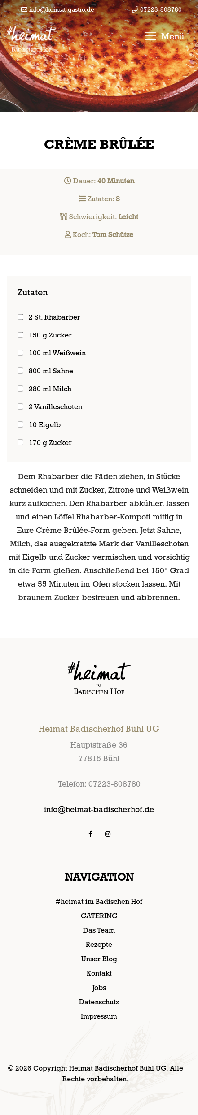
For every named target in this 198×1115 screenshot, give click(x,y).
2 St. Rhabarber (54, 317)
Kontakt (99, 973)
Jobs (99, 987)
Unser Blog (99, 959)
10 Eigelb (45, 424)
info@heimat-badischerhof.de (99, 809)
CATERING (99, 916)
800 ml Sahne (51, 371)
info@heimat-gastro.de (57, 9)
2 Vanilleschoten (55, 406)
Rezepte (99, 944)
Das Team (99, 930)
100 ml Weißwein (57, 353)
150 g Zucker (50, 335)
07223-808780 (157, 9)
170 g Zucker (50, 442)
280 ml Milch (50, 389)
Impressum (99, 1016)
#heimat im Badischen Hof (99, 901)
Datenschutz (99, 1002)
